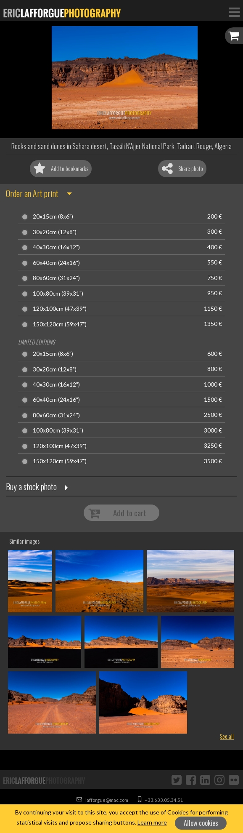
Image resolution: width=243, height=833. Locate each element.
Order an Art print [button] (32, 193)
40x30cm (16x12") (56, 247)
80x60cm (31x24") (56, 278)
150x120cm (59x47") (60, 324)
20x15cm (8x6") (53, 216)
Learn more (152, 822)
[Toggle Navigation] (234, 12)
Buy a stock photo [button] (31, 486)
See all (227, 736)
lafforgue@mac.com (102, 800)
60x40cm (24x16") (56, 262)
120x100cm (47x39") (60, 308)
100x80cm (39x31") (58, 293)
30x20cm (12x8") (55, 232)
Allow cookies (201, 823)
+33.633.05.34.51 (160, 800)
